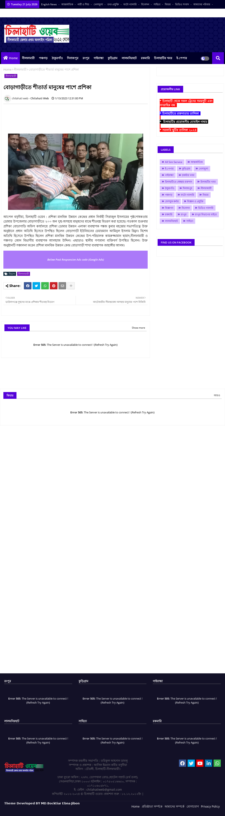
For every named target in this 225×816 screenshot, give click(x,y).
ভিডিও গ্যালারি (205, 208)
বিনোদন (145, 4)
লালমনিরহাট (129, 58)
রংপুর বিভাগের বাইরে (206, 214)
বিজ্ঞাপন (169, 208)
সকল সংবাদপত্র (12, 13)
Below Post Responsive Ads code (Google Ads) (75, 259)
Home (13, 58)
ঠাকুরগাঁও (57, 58)
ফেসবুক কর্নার (172, 201)
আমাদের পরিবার (202, 4)
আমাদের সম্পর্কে (174, 806)
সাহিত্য (157, 4)
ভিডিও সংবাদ (182, 4)
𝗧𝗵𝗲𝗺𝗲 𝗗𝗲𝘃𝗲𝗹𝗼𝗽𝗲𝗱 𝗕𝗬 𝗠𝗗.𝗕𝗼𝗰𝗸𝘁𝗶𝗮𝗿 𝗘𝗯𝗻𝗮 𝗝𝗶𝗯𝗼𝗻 (42, 803)
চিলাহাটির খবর (163, 58)
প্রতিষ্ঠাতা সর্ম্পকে (152, 806)
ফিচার (168, 4)
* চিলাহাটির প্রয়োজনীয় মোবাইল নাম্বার (184, 122)
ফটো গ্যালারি (130, 4)
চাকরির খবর (188, 175)
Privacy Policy (210, 806)
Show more (138, 327)
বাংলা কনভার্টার (32, 13)
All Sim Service (173, 162)
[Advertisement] (80, 116)
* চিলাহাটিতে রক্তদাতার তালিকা (180, 113)
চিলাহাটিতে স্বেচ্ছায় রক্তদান (178, 181)
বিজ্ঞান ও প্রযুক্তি (195, 201)
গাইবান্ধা (99, 58)
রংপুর (86, 58)
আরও (217, 395)
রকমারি (145, 58)
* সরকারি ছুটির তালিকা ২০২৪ (178, 130)
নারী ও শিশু (84, 4)
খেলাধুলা (99, 4)
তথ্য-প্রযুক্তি (113, 4)
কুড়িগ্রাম (112, 58)
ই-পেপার (181, 58)
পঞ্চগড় (43, 58)
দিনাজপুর (72, 58)
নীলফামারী (28, 58)
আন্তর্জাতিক (67, 4)
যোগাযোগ (193, 806)
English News (49, 4)
